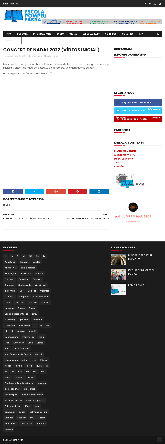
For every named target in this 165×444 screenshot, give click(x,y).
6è (37, 256)
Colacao (32, 290)
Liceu (30, 342)
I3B (47, 325)
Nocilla (29, 365)
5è (30, 256)
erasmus (9, 308)
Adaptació (10, 262)
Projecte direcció (13, 400)
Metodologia (11, 360)
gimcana (24, 319)
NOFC (39, 365)
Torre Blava (10, 423)
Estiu (34, 313)
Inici (5, 4)
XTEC (117, 162)
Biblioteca (26, 273)
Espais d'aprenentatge (16, 313)
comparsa (24, 296)
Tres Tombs (26, 423)
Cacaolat (9, 279)
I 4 (35, 325)
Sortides (111, 33)
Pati (35, 371)
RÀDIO (60, 33)
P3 (47, 365)
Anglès (36, 262)
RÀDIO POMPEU (136, 285)
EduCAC (45, 302)
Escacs (21, 308)
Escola (32, 308)
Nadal (56, 56)
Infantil (32, 331)
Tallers (41, 417)
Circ (21, 290)
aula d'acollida (28, 267)
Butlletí (39, 273)
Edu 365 (119, 166)
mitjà (33, 360)
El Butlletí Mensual (125, 150)
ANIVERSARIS (11, 267)
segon (22, 412)
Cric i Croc (19, 302)
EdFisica (33, 302)
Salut (37, 406)
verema (9, 429)
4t (24, 256)
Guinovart (10, 325)
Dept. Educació (123, 158)
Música (48, 56)
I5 (12, 331)
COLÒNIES (10, 296)
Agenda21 (24, 262)
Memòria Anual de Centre (18, 354)
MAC (7, 348)
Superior (21, 417)
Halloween (24, 325)
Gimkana (37, 319)
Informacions (42, 33)
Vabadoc (41, 423)
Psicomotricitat (13, 406)
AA (44, 256)
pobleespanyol (12, 388)
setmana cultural (38, 412)
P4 (6, 371)
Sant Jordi (10, 412)
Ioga (7, 342)
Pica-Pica (19, 377)
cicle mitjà (10, 290)
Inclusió (21, 331)
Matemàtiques (21, 348)
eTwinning (10, 319)
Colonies (44, 290)
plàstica (42, 383)
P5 (13, 371)
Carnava (37, 279)
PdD (43, 371)
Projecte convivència (32, 394)
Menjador (12, 40)
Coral (7, 302)
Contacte (15, 4)
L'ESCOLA (22, 33)
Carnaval (9, 285)
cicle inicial (37, 56)
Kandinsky (18, 342)
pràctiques (29, 388)
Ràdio (27, 406)
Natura (18, 365)
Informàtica (28, 337)
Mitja (24, 360)
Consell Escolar (40, 296)
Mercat (38, 354)
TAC (32, 417)
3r (18, 256)
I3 (41, 325)
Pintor (31, 377)
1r (5, 256)
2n (11, 256)
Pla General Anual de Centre (19, 383)
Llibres (40, 342)
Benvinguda (11, 273)
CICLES (73, 33)
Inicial (41, 337)
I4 (6, 331)
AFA (141, 33)
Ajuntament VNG (124, 154)
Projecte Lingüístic (35, 400)
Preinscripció (11, 394)
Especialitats (91, 33)
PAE (20, 371)
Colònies (128, 33)
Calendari (23, 279)
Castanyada (24, 285)
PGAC (8, 377)
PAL (27, 371)
